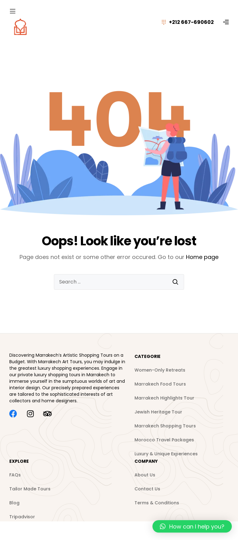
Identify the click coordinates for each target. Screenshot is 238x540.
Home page (202, 257)
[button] (192, 526)
